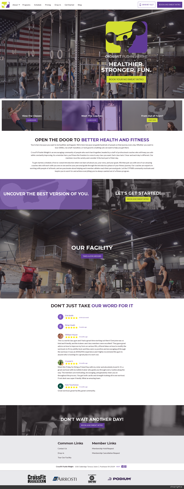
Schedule (37, 5)
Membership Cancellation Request (106, 453)
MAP (118, 467)
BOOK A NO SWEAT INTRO (169, 5)
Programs (26, 5)
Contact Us (62, 448)
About (15, 5)
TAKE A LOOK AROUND (92, 256)
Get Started (69, 5)
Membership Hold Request (103, 448)
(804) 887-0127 (146, 5)
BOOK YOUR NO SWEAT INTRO (126, 79)
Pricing (48, 5)
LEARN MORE (31, 120)
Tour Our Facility (64, 457)
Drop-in (58, 5)
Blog (80, 5)
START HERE (152, 120)
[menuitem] (16, 4)
